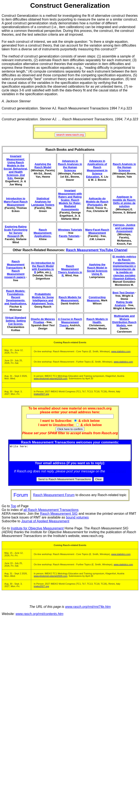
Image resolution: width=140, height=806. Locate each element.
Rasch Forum (117, 474)
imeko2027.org (41, 394)
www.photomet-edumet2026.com (50, 378)
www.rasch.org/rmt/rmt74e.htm (88, 610)
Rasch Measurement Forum (53, 498)
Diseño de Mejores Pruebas (43, 320)
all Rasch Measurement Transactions (50, 513)
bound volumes (77, 520)
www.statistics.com (121, 351)
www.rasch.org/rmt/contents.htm (39, 617)
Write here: (71, 454)
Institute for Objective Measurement (37, 531)
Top (13, 509)
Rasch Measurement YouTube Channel (96, 250)
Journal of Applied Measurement (45, 524)
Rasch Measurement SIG (59, 517)
